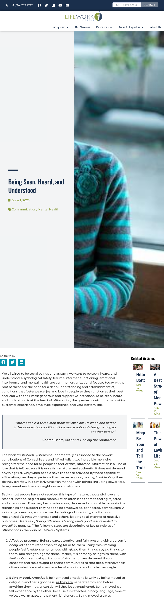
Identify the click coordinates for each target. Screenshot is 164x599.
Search (149, 5)
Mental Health (48, 209)
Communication (24, 209)
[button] (3, 362)
